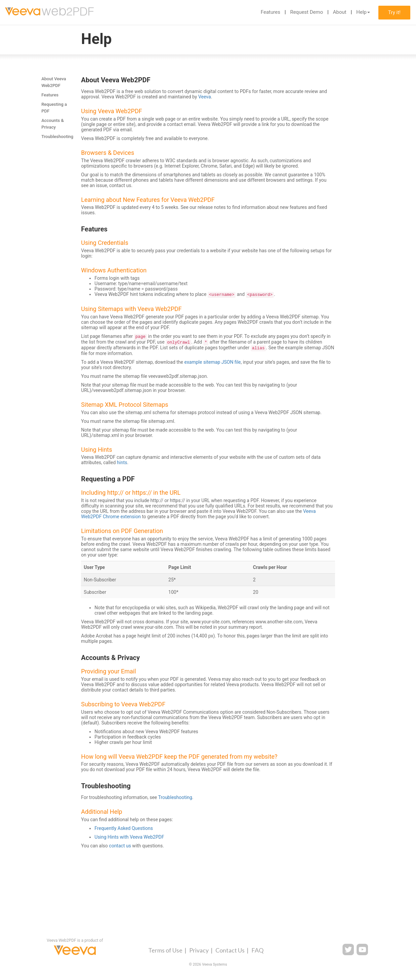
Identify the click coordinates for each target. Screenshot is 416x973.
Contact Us (230, 950)
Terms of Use (165, 950)
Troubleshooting (57, 136)
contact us (120, 845)
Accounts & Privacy (52, 124)
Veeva (204, 96)
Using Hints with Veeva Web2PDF (129, 837)
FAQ (257, 950)
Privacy (199, 950)
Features (270, 12)
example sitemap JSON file (212, 362)
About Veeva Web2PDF (53, 82)
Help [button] (363, 12)
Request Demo (306, 12)
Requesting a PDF (54, 108)
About (339, 12)
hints (122, 462)
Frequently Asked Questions (123, 828)
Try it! (394, 12)
